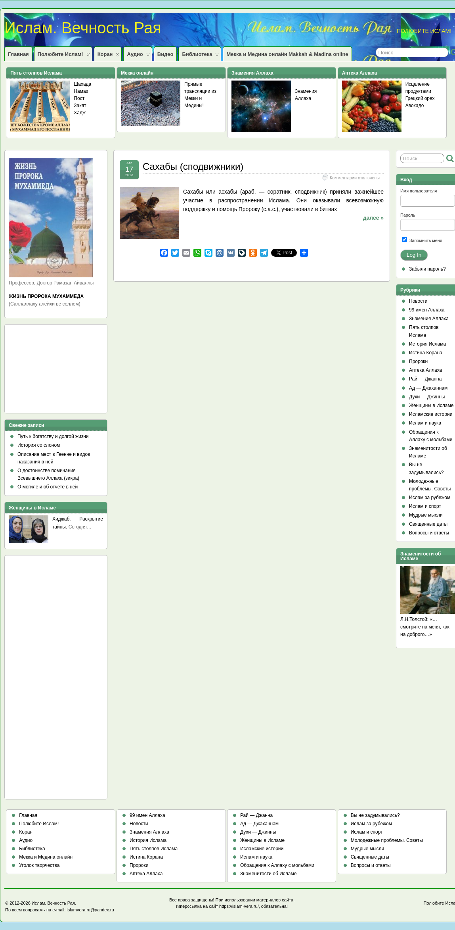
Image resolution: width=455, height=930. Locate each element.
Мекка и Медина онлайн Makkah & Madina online (287, 54)
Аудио (138, 56)
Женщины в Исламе (431, 405)
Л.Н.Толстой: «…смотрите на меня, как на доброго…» (424, 627)
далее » (373, 218)
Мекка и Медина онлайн (46, 857)
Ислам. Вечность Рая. (54, 903)
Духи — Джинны (427, 397)
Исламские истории (430, 414)
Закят (80, 105)
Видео (165, 54)
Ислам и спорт (425, 506)
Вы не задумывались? (375, 815)
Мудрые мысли (426, 515)
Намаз (81, 91)
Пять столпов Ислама (154, 848)
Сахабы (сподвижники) (193, 166)
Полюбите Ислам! (64, 56)
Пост (79, 98)
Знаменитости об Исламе (268, 873)
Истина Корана (425, 352)
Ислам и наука (425, 423)
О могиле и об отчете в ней (47, 487)
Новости (418, 301)
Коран (109, 56)
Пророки (418, 361)
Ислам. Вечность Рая (82, 28)
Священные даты (428, 524)
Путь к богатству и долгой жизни (53, 436)
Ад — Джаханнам (428, 388)
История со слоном (38, 445)
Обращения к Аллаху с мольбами (277, 865)
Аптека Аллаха (425, 370)
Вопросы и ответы (429, 533)
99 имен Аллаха (427, 310)
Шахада (82, 84)
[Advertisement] (44, 371)
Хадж (80, 112)
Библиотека (200, 56)
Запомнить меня (422, 240)
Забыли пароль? (427, 269)
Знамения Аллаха (429, 318)
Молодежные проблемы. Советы (387, 840)
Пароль (407, 215)
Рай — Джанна (425, 379)
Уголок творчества (39, 865)
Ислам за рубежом (429, 497)
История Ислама (427, 344)
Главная (18, 54)
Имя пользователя (418, 190)
